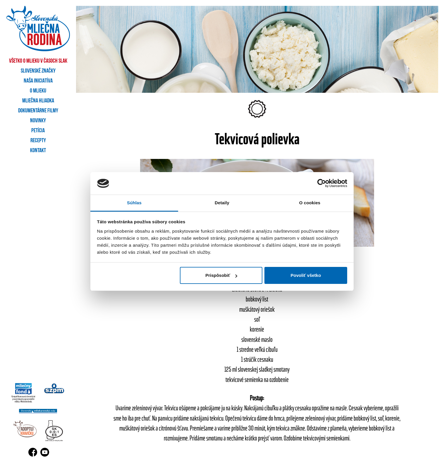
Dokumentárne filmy (38, 111)
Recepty (38, 141)
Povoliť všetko (305, 275)
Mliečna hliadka (38, 101)
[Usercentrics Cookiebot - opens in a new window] (321, 183)
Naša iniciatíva (38, 81)
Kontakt (38, 151)
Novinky (38, 121)
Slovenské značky (38, 71)
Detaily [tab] (222, 202)
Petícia (38, 131)
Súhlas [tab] (134, 202)
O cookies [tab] (310, 202)
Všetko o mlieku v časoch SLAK (38, 61)
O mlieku (38, 91)
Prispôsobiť (221, 275)
